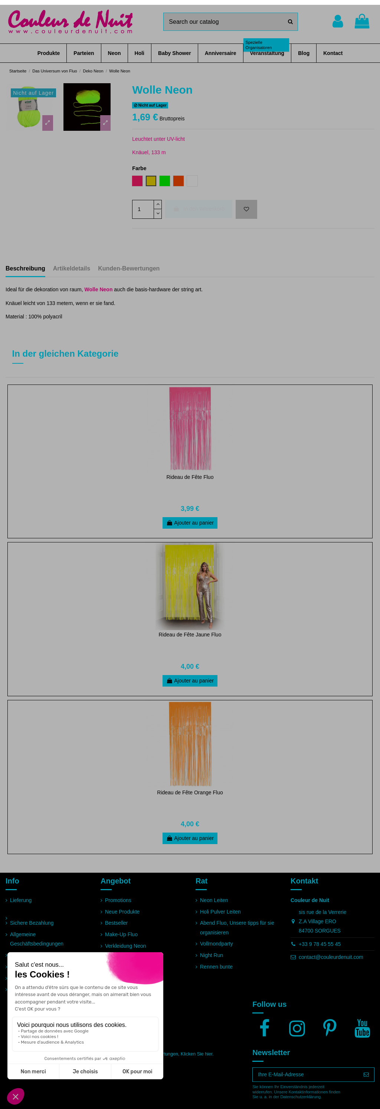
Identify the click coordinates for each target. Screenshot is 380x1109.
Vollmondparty (216, 944)
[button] (49, 53)
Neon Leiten (214, 900)
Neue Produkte (122, 912)
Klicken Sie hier (196, 1054)
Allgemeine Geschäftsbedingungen (36, 939)
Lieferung (21, 900)
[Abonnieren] (366, 1075)
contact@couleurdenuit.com (331, 957)
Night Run (211, 955)
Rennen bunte (216, 967)
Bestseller (116, 923)
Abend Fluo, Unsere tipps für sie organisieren (237, 927)
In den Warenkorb (199, 209)
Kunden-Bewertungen (129, 268)
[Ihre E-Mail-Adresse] (305, 1075)
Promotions (118, 900)
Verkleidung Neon (125, 946)
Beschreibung (25, 268)
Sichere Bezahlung (32, 923)
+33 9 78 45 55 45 (320, 944)
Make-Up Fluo (121, 934)
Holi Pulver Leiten (220, 912)
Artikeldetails (71, 268)
